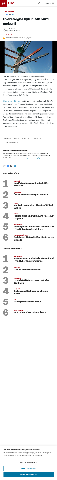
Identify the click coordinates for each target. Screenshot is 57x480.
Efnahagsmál (8, 11)
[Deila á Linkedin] (13, 14)
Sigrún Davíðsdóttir (10, 29)
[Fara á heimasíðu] (9, 3)
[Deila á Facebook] (7, 14)
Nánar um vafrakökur (35, 455)
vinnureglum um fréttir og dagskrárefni (33, 158)
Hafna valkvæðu (28, 468)
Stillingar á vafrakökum (28, 462)
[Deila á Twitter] (10, 14)
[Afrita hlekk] (4, 14)
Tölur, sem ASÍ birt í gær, (12, 101)
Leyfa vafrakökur (28, 474)
